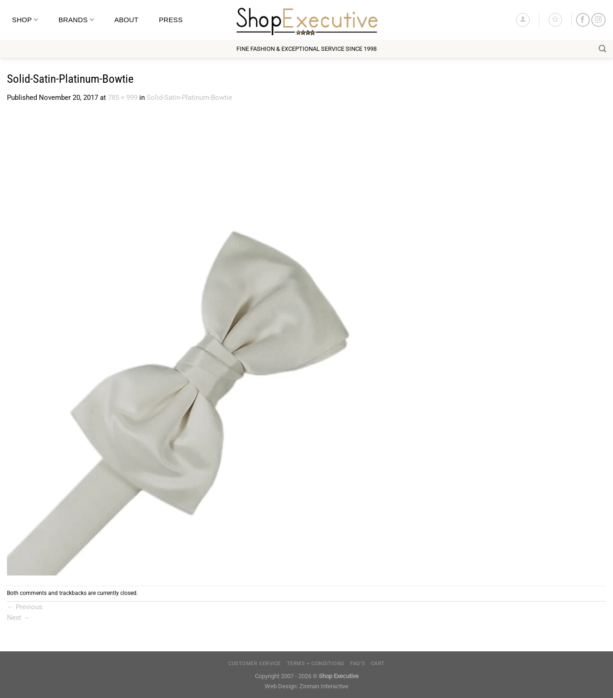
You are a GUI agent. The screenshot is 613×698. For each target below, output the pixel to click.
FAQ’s (357, 664)
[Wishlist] (555, 19)
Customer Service (254, 664)
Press (170, 20)
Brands (76, 19)
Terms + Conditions (316, 664)
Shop (25, 19)
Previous (25, 607)
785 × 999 (122, 97)
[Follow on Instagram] (598, 20)
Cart (378, 664)
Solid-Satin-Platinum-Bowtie (189, 97)
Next (18, 617)
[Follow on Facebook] (583, 20)
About (126, 20)
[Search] (602, 49)
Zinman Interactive (323, 686)
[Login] (522, 19)
